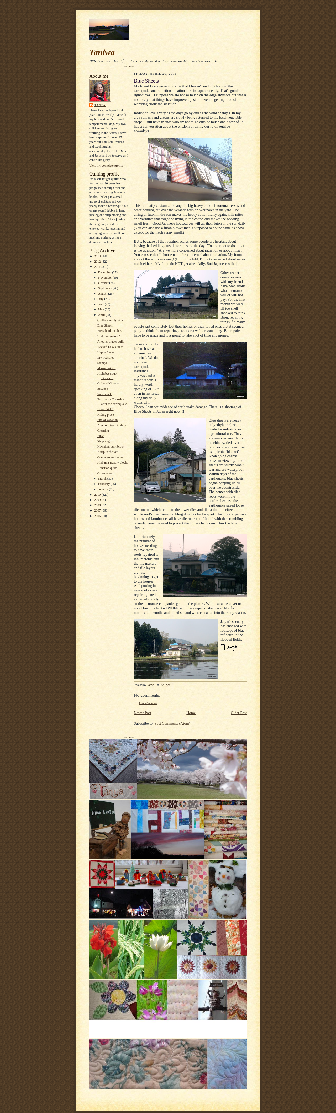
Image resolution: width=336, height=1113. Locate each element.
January (103, 489)
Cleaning (103, 430)
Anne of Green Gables (111, 425)
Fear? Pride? (105, 409)
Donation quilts (107, 468)
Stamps (102, 363)
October (103, 283)
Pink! (100, 436)
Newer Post (142, 713)
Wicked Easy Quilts (110, 347)
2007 (98, 510)
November (105, 277)
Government (105, 473)
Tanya (100, 105)
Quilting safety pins (110, 320)
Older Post (239, 713)
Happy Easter (106, 352)
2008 (98, 505)
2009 (98, 500)
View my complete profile (106, 165)
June (101, 304)
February (104, 484)
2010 (98, 495)
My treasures (105, 357)
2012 (98, 261)
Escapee (102, 388)
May (101, 309)
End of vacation (107, 420)
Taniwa (102, 52)
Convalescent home (110, 457)
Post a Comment (148, 703)
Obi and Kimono (108, 383)
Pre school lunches (109, 331)
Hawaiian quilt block (110, 446)
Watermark (104, 394)
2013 (98, 256)
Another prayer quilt (110, 341)
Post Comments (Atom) (172, 723)
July (101, 299)
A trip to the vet (107, 452)
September (105, 288)
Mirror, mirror (106, 368)
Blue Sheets (105, 325)
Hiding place (105, 415)
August (103, 293)
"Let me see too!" (108, 336)
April (102, 315)
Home (191, 713)
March (102, 478)
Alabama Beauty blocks (112, 462)
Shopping (103, 441)
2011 (97, 267)
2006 (98, 516)
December (105, 272)
